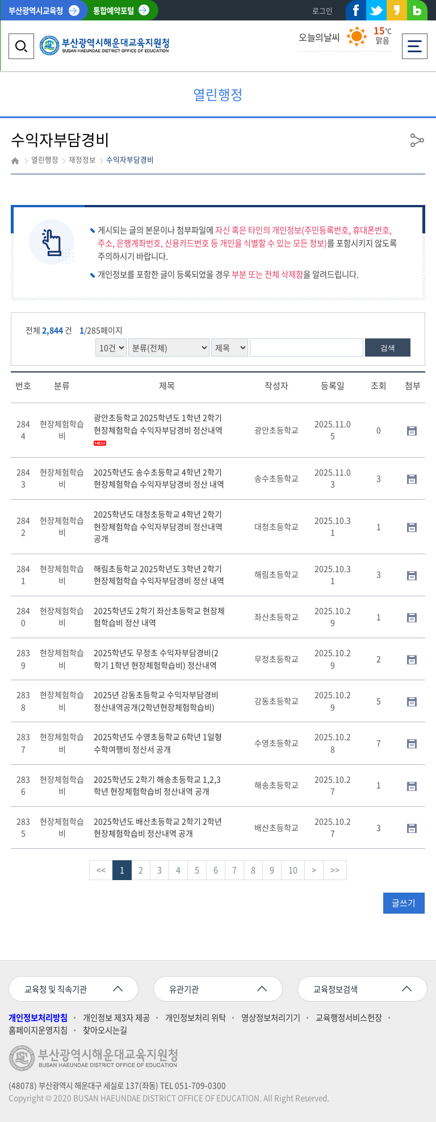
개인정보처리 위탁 (195, 1018)
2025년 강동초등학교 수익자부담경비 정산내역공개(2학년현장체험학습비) (156, 701)
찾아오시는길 (105, 1030)
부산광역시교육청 (36, 10)
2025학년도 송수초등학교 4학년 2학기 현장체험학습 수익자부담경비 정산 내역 (159, 478)
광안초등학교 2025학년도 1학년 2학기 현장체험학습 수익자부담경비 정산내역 (158, 429)
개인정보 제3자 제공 (116, 1018)
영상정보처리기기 (270, 1018)
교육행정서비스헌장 (349, 1018)
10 (292, 870)
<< (101, 870)
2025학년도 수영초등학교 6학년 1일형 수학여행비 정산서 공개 (158, 743)
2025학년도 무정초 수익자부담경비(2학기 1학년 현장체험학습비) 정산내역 (156, 659)
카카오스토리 (397, 12)
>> (334, 870)
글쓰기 (404, 903)
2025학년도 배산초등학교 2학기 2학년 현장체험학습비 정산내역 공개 (158, 827)
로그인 (322, 10)
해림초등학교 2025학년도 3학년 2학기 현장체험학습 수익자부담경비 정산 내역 (159, 575)
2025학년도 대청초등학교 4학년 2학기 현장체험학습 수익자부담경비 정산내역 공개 (158, 526)
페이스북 (356, 12)
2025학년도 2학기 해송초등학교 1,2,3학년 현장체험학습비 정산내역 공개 (157, 785)
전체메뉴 (415, 43)
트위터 (376, 10)
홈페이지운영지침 (38, 1030)
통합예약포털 (113, 10)
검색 (387, 348)
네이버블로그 (417, 12)
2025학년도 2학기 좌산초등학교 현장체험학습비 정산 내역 (159, 617)
